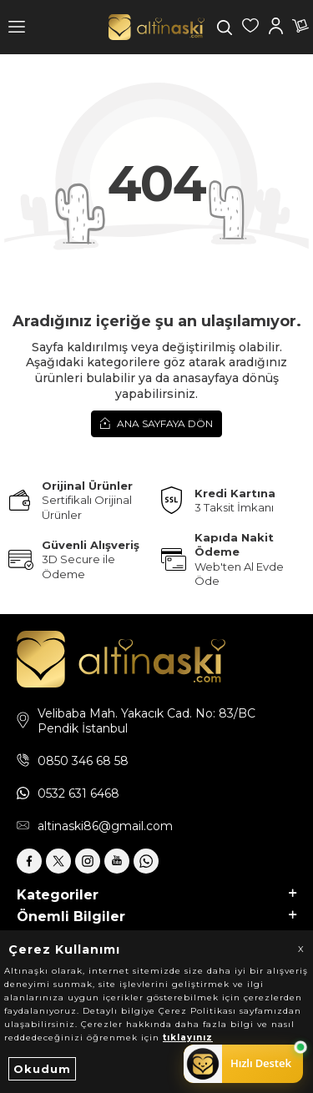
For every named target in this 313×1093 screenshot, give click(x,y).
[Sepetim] (300, 27)
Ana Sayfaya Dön (156, 423)
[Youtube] (116, 861)
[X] (58, 861)
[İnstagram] (87, 861)
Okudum (42, 1068)
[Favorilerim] (250, 27)
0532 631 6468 (78, 793)
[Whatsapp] (146, 861)
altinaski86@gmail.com (105, 826)
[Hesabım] (275, 27)
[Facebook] (29, 861)
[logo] (156, 27)
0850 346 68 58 (83, 760)
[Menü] (16, 27)
